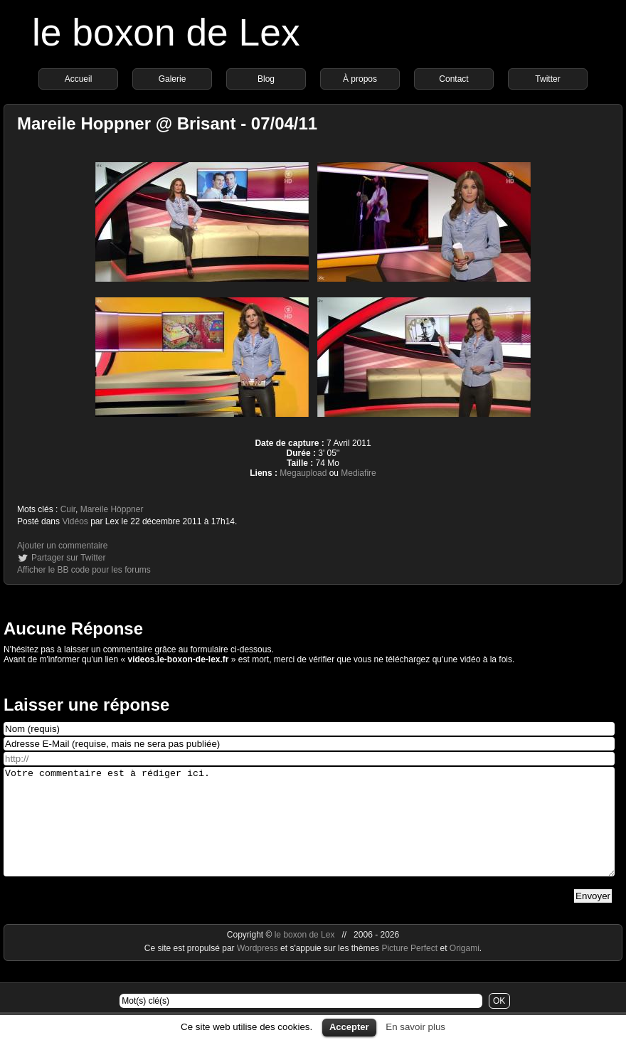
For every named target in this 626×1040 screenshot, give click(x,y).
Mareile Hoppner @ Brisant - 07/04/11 (167, 123)
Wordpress (258, 970)
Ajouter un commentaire (62, 546)
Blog (266, 79)
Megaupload (303, 473)
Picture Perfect (409, 970)
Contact (453, 79)
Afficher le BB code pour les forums (84, 570)
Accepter (349, 1027)
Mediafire (358, 473)
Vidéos (74, 521)
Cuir (67, 509)
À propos (360, 79)
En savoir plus (415, 1027)
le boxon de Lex (166, 32)
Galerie (172, 79)
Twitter (547, 79)
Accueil (78, 79)
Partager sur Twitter (68, 558)
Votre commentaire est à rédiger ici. (309, 832)
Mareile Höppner (112, 509)
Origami (464, 970)
